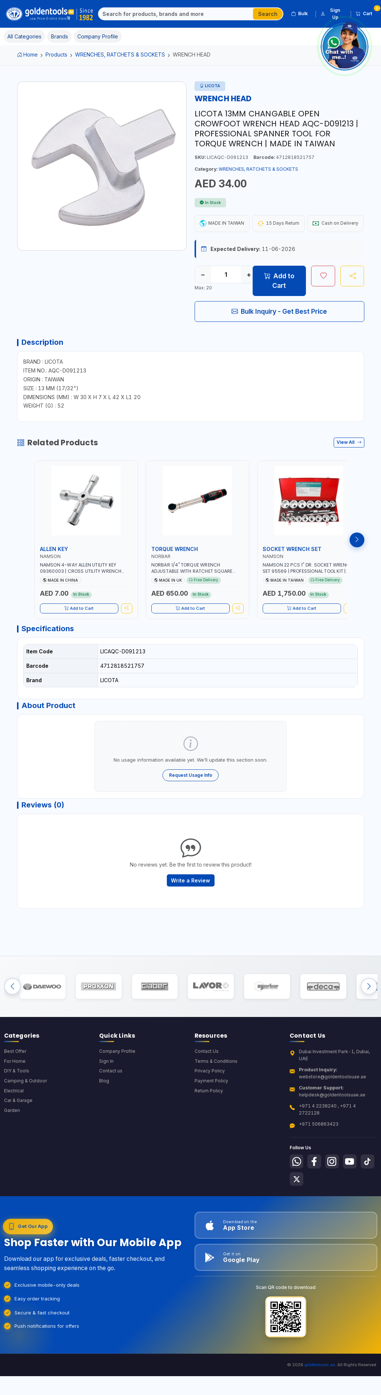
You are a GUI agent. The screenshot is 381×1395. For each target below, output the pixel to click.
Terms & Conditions (216, 1097)
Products (56, 54)
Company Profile (117, 1087)
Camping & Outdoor (25, 1117)
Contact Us (207, 1087)
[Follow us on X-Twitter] (315, 1216)
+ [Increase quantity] (248, 296)
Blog (104, 1117)
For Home (15, 1097)
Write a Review (190, 910)
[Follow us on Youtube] (353, 1197)
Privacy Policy (210, 1107)
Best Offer (15, 1087)
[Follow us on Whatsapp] (297, 1197)
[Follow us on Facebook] (315, 1197)
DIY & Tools (17, 1107)
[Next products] (357, 563)
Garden (12, 1147)
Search (267, 14)
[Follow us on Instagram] (334, 1197)
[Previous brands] (12, 1019)
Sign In (106, 1097)
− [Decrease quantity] (202, 296)
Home (27, 54)
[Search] (176, 14)
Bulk (299, 13)
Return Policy (209, 1127)
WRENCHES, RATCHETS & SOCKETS (120, 54)
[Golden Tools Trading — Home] (49, 14)
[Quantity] (226, 295)
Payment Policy (211, 1117)
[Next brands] (369, 1019)
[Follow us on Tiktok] (297, 1216)
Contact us (110, 1107)
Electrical (14, 1127)
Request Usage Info (190, 802)
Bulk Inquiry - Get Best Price (279, 333)
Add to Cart (279, 302)
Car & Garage (19, 1137)
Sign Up (331, 13)
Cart (366, 12)
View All (349, 466)
